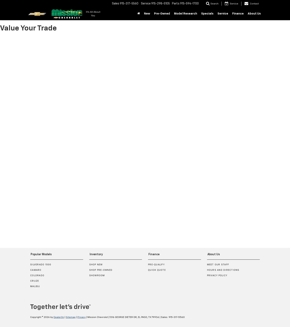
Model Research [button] (185, 13)
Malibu (35, 286)
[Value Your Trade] (145, 138)
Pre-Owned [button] (162, 13)
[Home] (138, 13)
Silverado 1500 (40, 264)
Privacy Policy (217, 275)
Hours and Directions (223, 270)
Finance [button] (238, 13)
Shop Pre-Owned (101, 270)
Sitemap (71, 317)
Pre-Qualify (156, 264)
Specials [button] (207, 13)
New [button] (147, 13)
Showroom (97, 275)
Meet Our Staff (218, 264)
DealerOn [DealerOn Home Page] (59, 317)
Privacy (81, 317)
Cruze (34, 281)
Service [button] (223, 13)
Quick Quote (157, 270)
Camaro (35, 270)
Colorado (37, 275)
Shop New (96, 264)
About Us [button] (254, 13)
